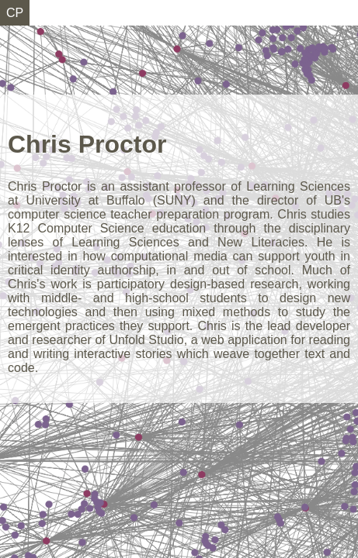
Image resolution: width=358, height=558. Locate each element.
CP (14, 12)
